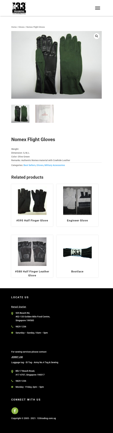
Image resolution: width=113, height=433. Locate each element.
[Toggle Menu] (97, 8)
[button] (97, 36)
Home (14, 27)
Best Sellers (29, 165)
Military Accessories (54, 165)
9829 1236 (21, 326)
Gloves (21, 27)
